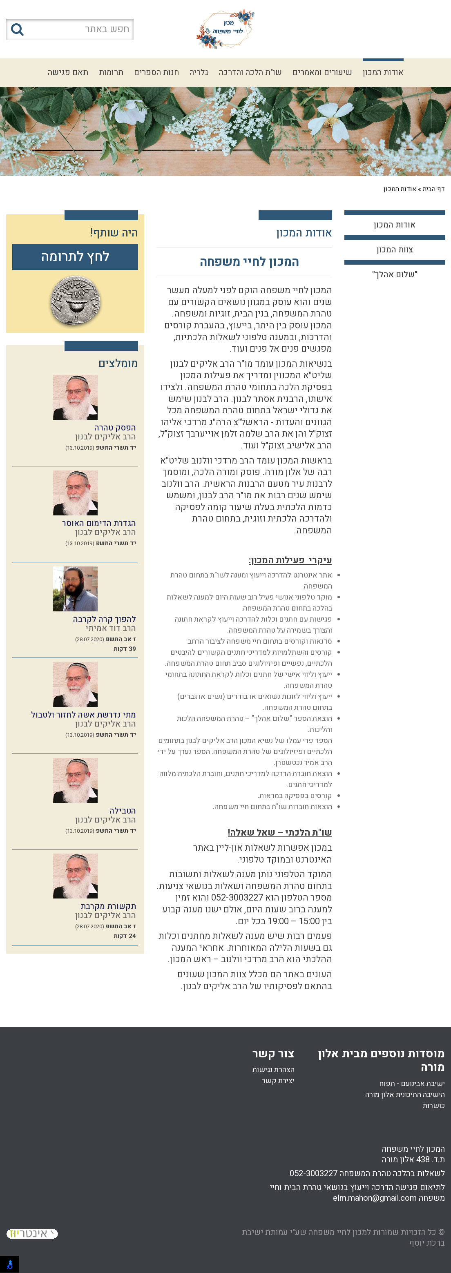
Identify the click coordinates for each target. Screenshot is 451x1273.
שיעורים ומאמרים (322, 72)
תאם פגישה (68, 72)
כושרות (434, 1105)
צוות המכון (395, 250)
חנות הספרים (156, 72)
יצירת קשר (278, 1080)
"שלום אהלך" (395, 275)
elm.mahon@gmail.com (375, 1198)
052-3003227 (313, 1173)
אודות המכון (383, 72)
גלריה (199, 72)
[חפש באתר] (70, 29)
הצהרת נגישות (273, 1069)
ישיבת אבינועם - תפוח (412, 1083)
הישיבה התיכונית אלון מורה (405, 1094)
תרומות (111, 72)
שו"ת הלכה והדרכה (250, 72)
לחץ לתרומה (75, 257)
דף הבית (434, 189)
